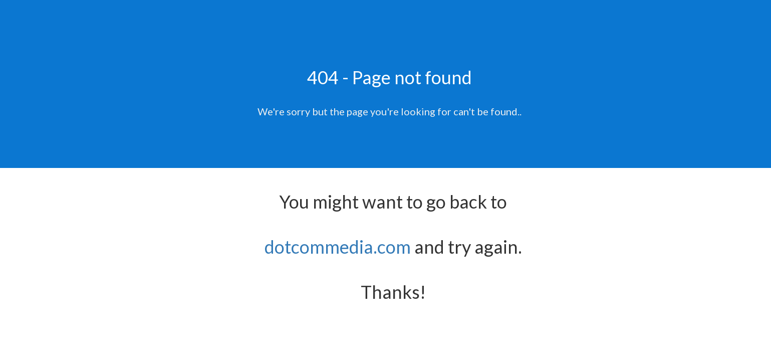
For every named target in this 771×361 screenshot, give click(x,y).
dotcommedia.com (338, 247)
